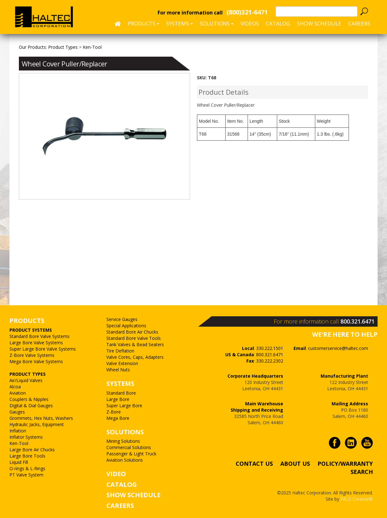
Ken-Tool (18, 443)
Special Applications (126, 326)
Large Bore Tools (27, 456)
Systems (179, 23)
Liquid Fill (18, 462)
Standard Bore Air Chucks (132, 332)
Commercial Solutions (128, 447)
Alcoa (15, 387)
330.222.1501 (269, 348)
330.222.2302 (269, 361)
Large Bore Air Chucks (32, 450)
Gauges (17, 412)
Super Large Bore (124, 405)
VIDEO (116, 474)
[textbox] (316, 11)
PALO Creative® (356, 499)
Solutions (216, 23)
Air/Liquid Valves (25, 380)
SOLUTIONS (125, 432)
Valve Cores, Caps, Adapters (135, 357)
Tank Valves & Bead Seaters (135, 344)
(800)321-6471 (247, 12)
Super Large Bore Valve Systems (42, 349)
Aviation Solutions (124, 460)
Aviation (17, 393)
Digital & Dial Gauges (31, 405)
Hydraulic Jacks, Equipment (36, 424)
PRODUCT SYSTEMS (30, 330)
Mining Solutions (123, 441)
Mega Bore (117, 418)
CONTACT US (254, 463)
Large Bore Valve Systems (36, 343)
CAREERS (359, 23)
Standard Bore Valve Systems (39, 336)
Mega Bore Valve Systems (36, 361)
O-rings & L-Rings (27, 468)
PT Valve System (26, 475)
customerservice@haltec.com (338, 348)
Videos (249, 23)
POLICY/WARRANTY (345, 463)
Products (143, 23)
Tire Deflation (120, 351)
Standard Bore (121, 393)
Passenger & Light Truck (131, 454)
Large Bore (117, 399)
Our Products (32, 47)
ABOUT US (295, 463)
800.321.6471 (357, 321)
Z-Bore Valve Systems (31, 355)
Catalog (278, 23)
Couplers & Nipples (28, 399)
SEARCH (362, 471)
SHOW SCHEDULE (319, 23)
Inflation (17, 431)
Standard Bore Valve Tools (133, 338)
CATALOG (121, 484)
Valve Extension (122, 363)
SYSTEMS (120, 383)
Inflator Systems (26, 437)
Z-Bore (113, 412)
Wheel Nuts (118, 370)
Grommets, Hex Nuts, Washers (41, 418)
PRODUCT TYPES (27, 374)
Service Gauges (121, 319)
